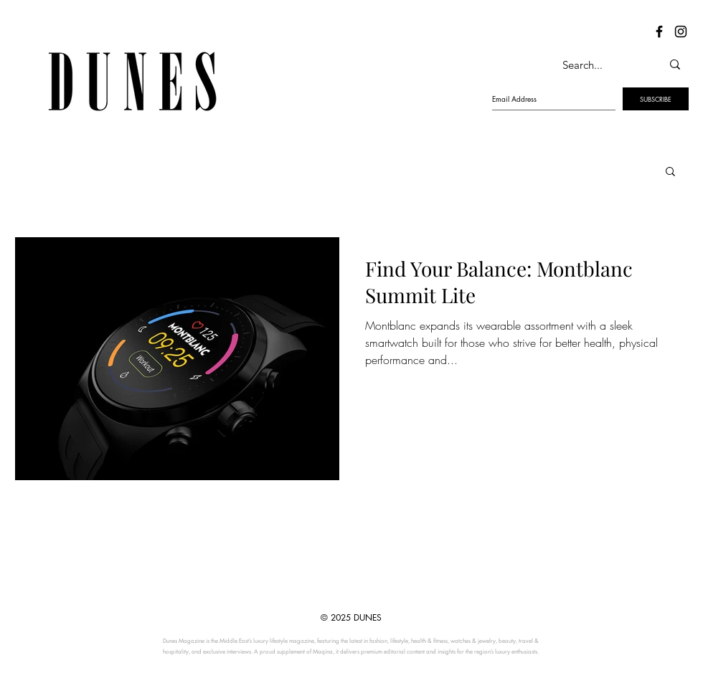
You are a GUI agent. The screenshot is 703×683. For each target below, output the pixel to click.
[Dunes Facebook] (659, 31)
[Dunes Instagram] (681, 31)
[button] (670, 172)
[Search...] (596, 64)
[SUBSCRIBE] (656, 98)
